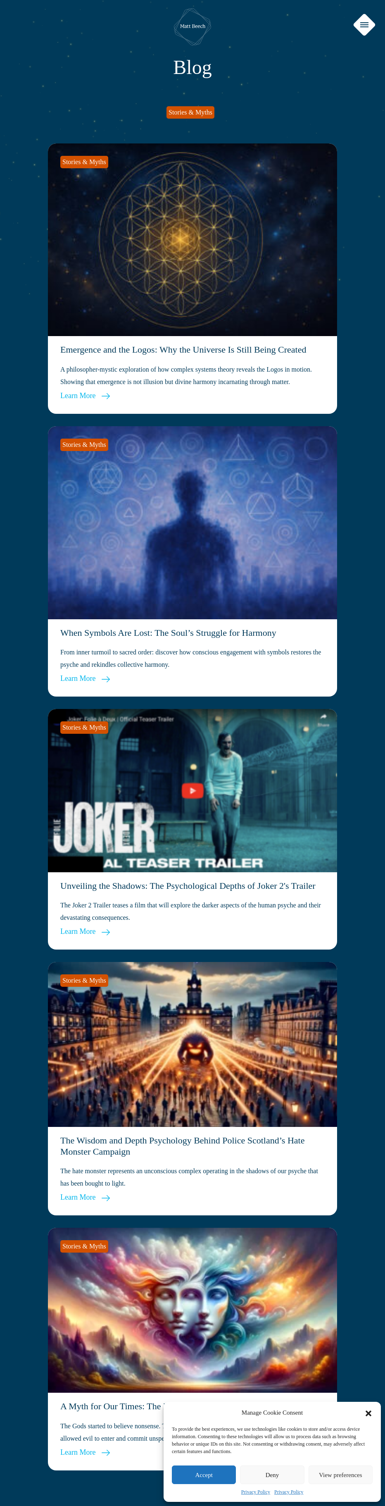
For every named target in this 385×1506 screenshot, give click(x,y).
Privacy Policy (255, 1492)
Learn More (85, 395)
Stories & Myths (190, 112)
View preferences (340, 1475)
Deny (272, 1475)
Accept (203, 1475)
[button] (368, 1412)
